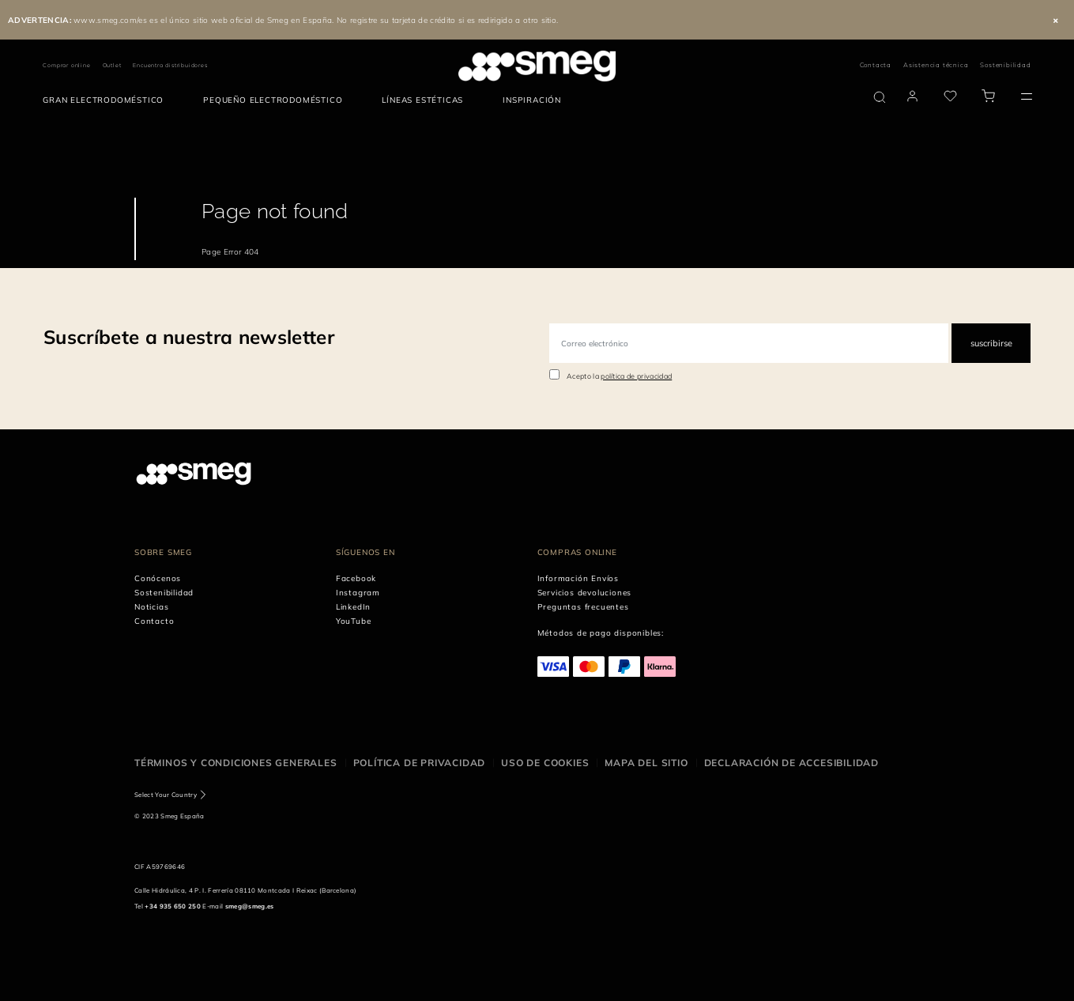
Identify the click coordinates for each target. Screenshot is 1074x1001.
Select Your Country (165, 795)
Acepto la (619, 376)
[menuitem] (107, 100)
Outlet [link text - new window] (112, 65)
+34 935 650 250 (173, 906)
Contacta (875, 65)
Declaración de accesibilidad (791, 763)
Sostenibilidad (1005, 65)
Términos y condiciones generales (235, 763)
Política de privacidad (419, 763)
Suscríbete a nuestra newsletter (188, 337)
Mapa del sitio (646, 763)
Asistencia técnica (935, 65)
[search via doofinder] (879, 97)
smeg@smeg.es (249, 906)
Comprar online (66, 65)
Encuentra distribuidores (170, 65)
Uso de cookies (545, 763)
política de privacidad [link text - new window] (636, 376)
